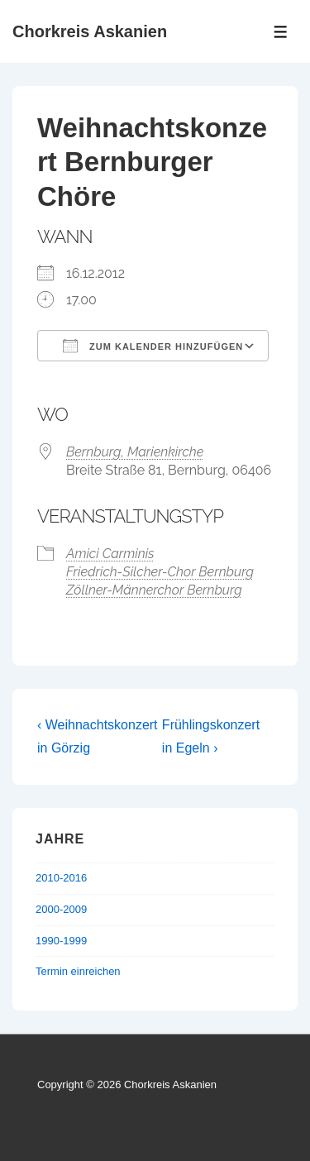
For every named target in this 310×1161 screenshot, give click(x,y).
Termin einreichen (78, 971)
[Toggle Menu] (281, 32)
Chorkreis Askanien (89, 31)
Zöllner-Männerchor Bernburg (154, 590)
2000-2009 (61, 909)
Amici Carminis (110, 553)
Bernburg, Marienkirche (134, 452)
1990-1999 (61, 940)
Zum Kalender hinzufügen (153, 345)
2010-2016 (61, 878)
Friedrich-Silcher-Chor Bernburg (160, 572)
